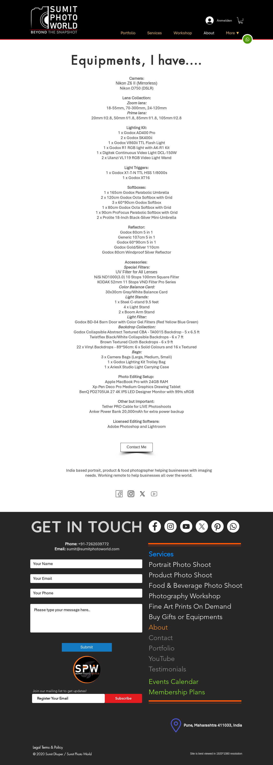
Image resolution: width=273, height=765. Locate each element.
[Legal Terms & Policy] (67, 747)
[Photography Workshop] (198, 596)
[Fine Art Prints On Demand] (198, 606)
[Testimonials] (198, 669)
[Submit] (87, 647)
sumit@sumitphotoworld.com (93, 548)
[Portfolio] (198, 648)
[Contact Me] (136, 447)
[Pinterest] (217, 526)
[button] (240, 20)
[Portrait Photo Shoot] (198, 564)
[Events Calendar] (198, 681)
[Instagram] (170, 526)
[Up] (247, 39)
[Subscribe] (123, 698)
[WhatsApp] (233, 526)
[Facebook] (155, 526)
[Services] (198, 554)
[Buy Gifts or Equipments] (198, 617)
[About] (198, 627)
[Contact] (198, 638)
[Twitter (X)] (142, 493)
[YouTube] (186, 526)
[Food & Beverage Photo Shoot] (198, 585)
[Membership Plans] (198, 692)
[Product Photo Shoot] (198, 575)
